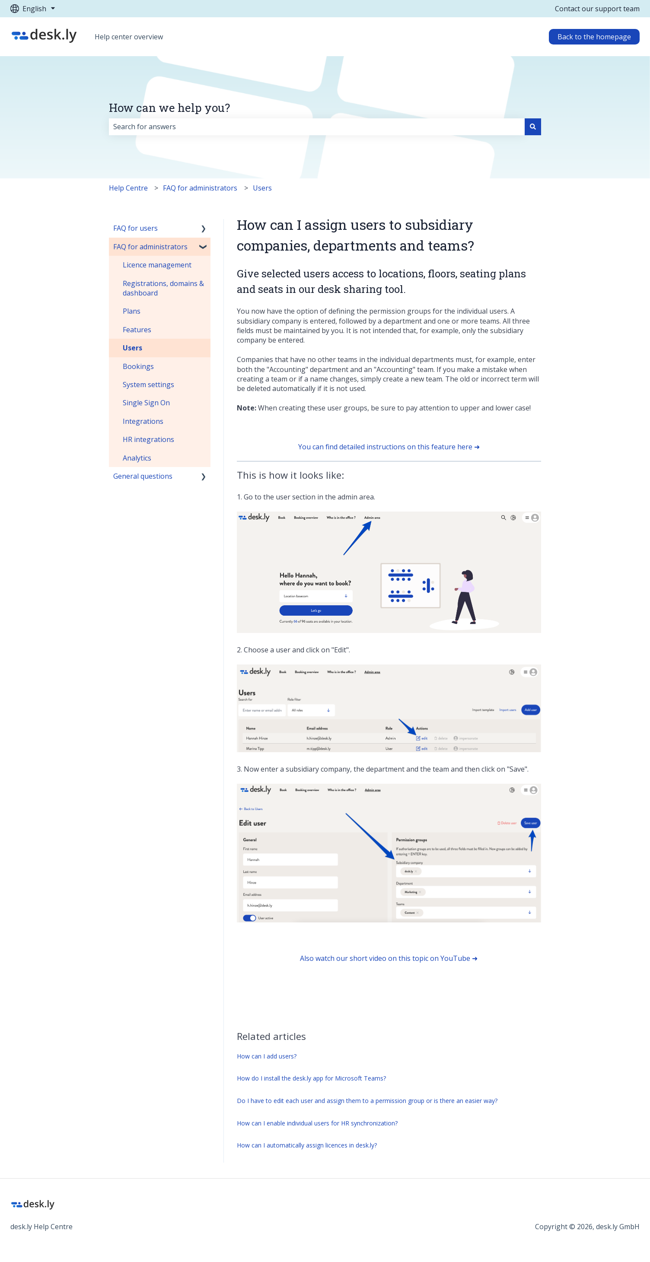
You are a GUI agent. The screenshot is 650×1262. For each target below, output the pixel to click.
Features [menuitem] (137, 329)
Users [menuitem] (132, 348)
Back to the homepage (594, 36)
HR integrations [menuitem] (148, 439)
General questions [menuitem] (142, 476)
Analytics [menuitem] (137, 458)
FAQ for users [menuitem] (135, 228)
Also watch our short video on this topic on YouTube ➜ (389, 958)
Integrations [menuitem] (143, 421)
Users (262, 188)
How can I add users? (266, 1056)
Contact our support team (597, 8)
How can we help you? (169, 107)
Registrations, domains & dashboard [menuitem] (163, 288)
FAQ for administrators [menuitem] (150, 246)
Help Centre (128, 188)
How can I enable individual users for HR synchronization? (317, 1123)
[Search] (533, 126)
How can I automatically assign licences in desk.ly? (307, 1145)
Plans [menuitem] (131, 311)
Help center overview (129, 36)
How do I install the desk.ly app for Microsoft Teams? (311, 1078)
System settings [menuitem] (148, 384)
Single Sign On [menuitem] (146, 402)
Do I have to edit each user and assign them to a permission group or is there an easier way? (367, 1101)
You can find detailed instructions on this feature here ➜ (389, 446)
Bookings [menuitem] (138, 366)
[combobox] (317, 126)
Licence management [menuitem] (157, 265)
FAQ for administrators (200, 188)
